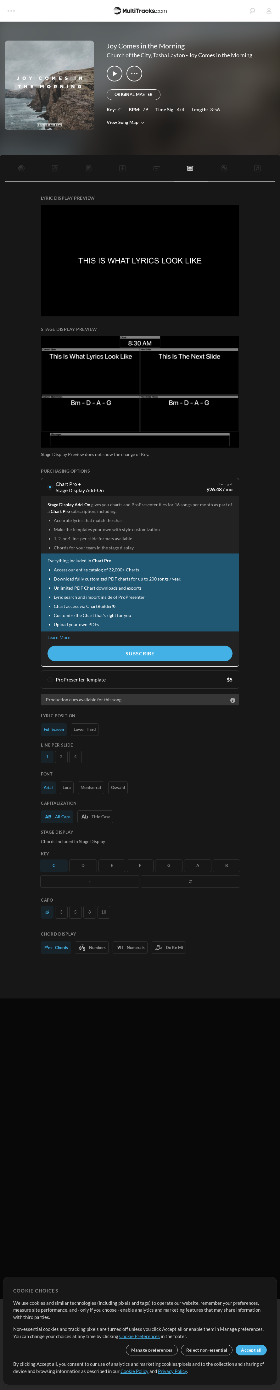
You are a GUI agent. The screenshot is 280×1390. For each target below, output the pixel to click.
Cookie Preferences (139, 1336)
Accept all (251, 1350)
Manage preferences (151, 1350)
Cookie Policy (134, 1371)
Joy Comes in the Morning (220, 55)
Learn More (59, 637)
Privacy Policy (172, 1371)
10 (103, 912)
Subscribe (140, 653)
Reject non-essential (206, 1350)
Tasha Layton (169, 55)
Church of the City (129, 55)
